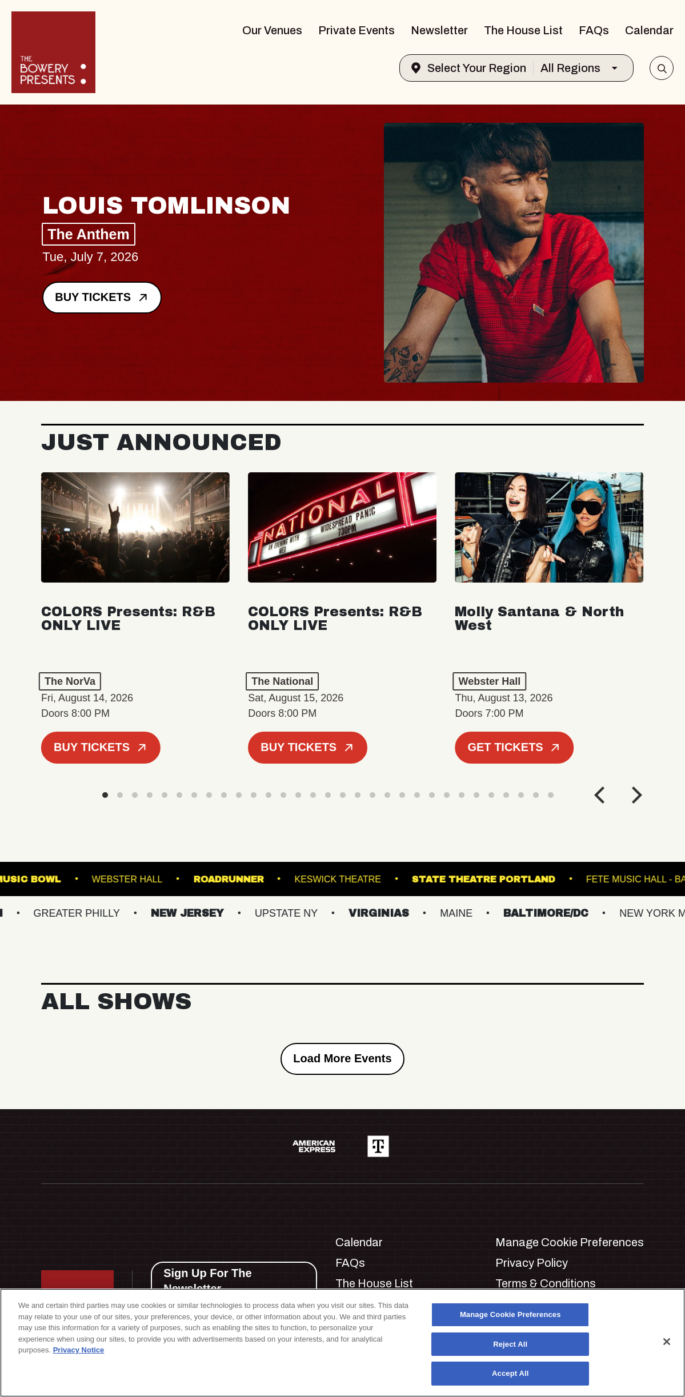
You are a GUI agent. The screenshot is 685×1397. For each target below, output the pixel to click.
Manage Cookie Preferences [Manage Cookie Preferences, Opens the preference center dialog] (510, 1314)
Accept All (510, 1373)
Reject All (510, 1344)
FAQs (594, 30)
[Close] (666, 1341)
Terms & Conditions (545, 1283)
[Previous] (601, 795)
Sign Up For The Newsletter (207, 1281)
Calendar (649, 30)
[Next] (635, 795)
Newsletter (439, 30)
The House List (523, 30)
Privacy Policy (531, 1263)
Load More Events (342, 1058)
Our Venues (272, 30)
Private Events (356, 30)
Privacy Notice (79, 1350)
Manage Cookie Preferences (569, 1242)
